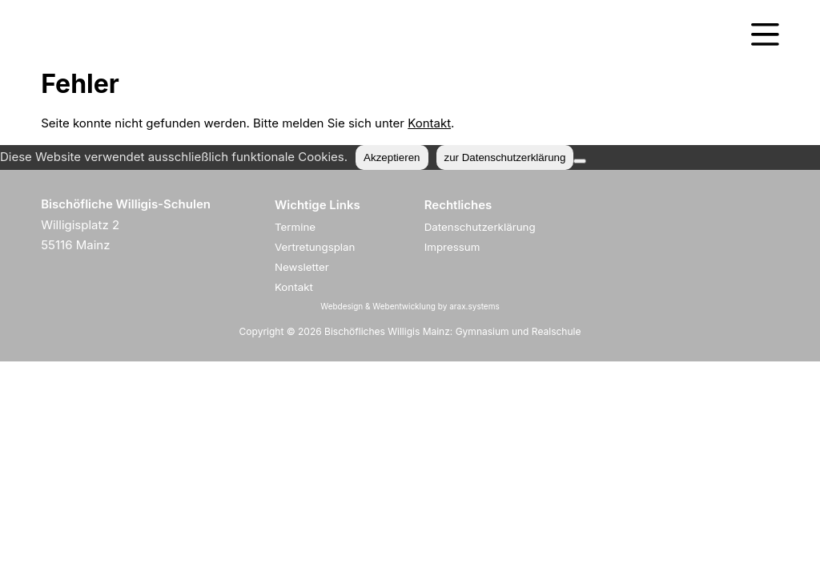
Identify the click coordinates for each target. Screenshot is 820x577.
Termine (295, 226)
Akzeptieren (392, 157)
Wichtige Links (317, 204)
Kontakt (429, 123)
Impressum (452, 246)
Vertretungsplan (315, 246)
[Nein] (579, 161)
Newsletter (302, 266)
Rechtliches (458, 204)
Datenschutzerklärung (480, 226)
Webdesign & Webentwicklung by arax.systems (409, 306)
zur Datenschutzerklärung (505, 157)
